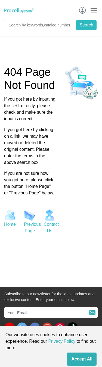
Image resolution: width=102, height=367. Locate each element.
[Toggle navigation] (92, 10)
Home (10, 224)
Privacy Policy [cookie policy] (61, 341)
